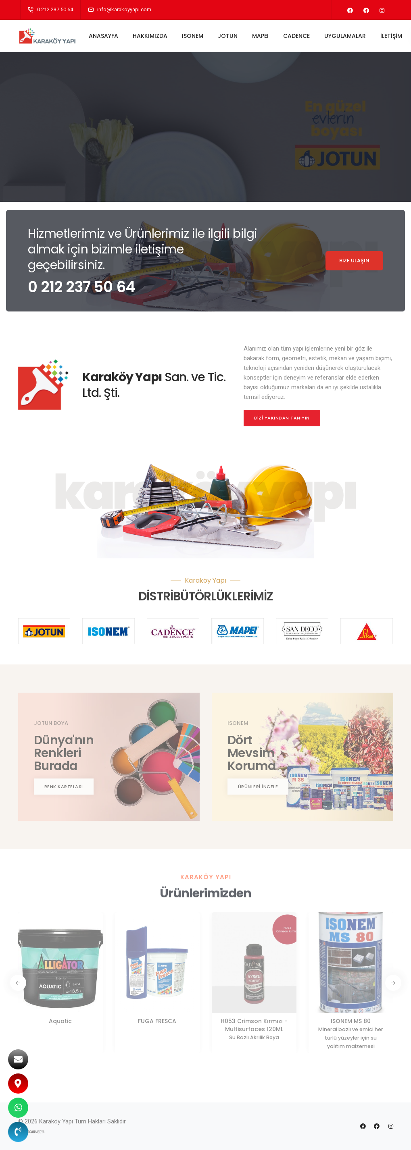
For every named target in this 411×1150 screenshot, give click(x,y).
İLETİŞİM (392, 36)
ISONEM (193, 36)
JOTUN (228, 36)
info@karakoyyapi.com (124, 9)
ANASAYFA (104, 36)
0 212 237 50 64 (55, 9)
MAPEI (260, 36)
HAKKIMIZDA (150, 36)
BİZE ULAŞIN (354, 260)
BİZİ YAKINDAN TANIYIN (282, 418)
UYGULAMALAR (345, 36)
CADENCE (297, 36)
